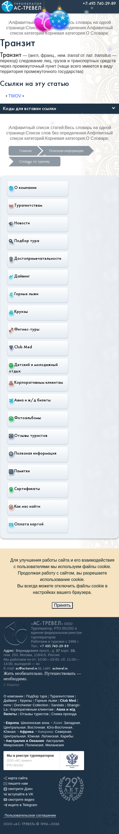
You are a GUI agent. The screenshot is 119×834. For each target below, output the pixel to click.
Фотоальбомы (25, 417)
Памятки (19, 471)
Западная (72, 723)
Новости (19, 223)
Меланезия (54, 745)
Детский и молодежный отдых (33, 368)
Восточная (36, 727)
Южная (9, 732)
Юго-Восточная (59, 727)
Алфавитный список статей (36, 127)
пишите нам (15, 783)
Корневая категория (65, 33)
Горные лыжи (23, 294)
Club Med (20, 347)
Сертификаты (24, 488)
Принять (62, 605)
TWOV (14, 96)
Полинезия (35, 745)
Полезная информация (66, 151)
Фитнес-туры (24, 329)
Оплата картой (26, 524)
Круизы (18, 311)
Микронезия (13, 745)
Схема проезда (64, 714)
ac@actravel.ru (26, 668)
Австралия (55, 741)
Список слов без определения (56, 133)
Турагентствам (25, 205)
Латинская (50, 736)
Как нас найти (24, 506)
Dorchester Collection (31, 705)
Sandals (57, 705)
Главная (25, 151)
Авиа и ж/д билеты (30, 400)
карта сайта (15, 778)
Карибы (66, 736)
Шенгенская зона (35, 723)
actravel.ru (60, 668)
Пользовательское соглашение (30, 815)
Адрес (8, 651)
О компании (23, 187)
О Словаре (97, 33)
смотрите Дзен (18, 789)
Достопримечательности (35, 258)
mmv (7, 705)
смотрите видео (18, 800)
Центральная (14, 727)
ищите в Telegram (20, 805)
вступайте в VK (18, 794)
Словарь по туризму (34, 161)
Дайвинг (19, 276)
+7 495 (54, 646)
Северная (63, 732)
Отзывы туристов (28, 435)
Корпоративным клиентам (36, 382)
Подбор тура (24, 240)
